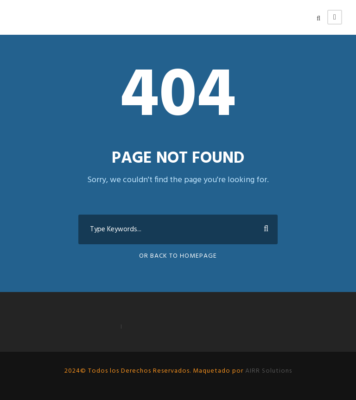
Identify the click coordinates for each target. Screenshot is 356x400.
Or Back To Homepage (178, 256)
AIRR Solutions (267, 371)
